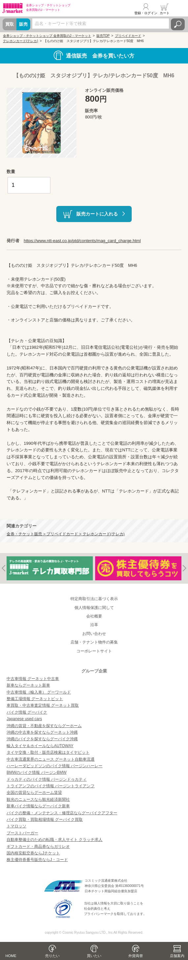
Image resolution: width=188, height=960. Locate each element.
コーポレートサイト (94, 651)
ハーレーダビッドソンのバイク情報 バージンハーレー (54, 766)
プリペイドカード (128, 36)
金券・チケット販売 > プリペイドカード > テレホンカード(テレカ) (65, 534)
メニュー (179, 9)
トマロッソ (16, 826)
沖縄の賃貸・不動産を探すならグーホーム (44, 725)
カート (165, 13)
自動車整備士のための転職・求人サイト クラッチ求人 (54, 839)
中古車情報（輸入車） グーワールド (39, 692)
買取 (9, 24)
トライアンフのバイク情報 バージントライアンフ (50, 786)
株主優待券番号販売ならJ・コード (37, 859)
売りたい (52, 956)
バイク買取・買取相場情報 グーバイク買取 (45, 819)
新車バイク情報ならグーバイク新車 (38, 806)
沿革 (94, 624)
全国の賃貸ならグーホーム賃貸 (34, 792)
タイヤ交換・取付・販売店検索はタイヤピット (48, 752)
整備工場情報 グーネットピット (35, 698)
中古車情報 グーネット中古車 (33, 678)
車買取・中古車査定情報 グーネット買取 (43, 705)
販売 (23, 24)
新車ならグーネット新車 (28, 685)
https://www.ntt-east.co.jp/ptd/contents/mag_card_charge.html (82, 240)
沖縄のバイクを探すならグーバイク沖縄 (42, 739)
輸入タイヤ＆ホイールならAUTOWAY (40, 746)
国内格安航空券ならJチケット (33, 853)
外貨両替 (135, 956)
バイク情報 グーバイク (27, 712)
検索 (178, 24)
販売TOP (103, 36)
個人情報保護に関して (94, 607)
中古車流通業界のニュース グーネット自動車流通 (50, 759)
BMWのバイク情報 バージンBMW (37, 772)
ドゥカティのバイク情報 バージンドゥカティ (47, 779)
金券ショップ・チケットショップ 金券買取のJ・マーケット (47, 36)
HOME (11, 956)
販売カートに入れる (97, 213)
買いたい (94, 956)
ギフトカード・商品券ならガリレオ (38, 846)
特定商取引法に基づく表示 (94, 598)
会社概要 (94, 616)
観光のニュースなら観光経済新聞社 (38, 799)
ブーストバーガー (22, 833)
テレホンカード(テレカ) (20, 41)
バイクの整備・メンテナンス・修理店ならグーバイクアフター (62, 813)
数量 (11, 171)
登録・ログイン (145, 13)
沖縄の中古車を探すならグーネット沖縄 (42, 732)
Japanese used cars (24, 719)
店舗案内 (177, 956)
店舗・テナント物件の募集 (94, 642)
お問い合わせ (94, 633)
